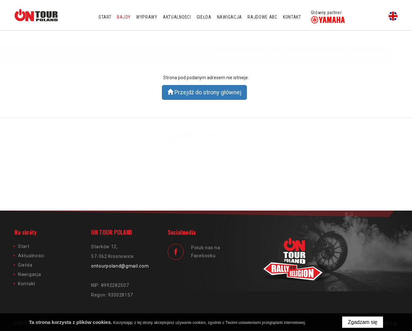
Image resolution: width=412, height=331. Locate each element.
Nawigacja (229, 17)
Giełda (204, 17)
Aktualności (177, 17)
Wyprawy (146, 17)
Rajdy (124, 17)
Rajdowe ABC (262, 17)
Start (105, 17)
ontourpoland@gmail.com (120, 266)
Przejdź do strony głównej (204, 92)
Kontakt (292, 17)
